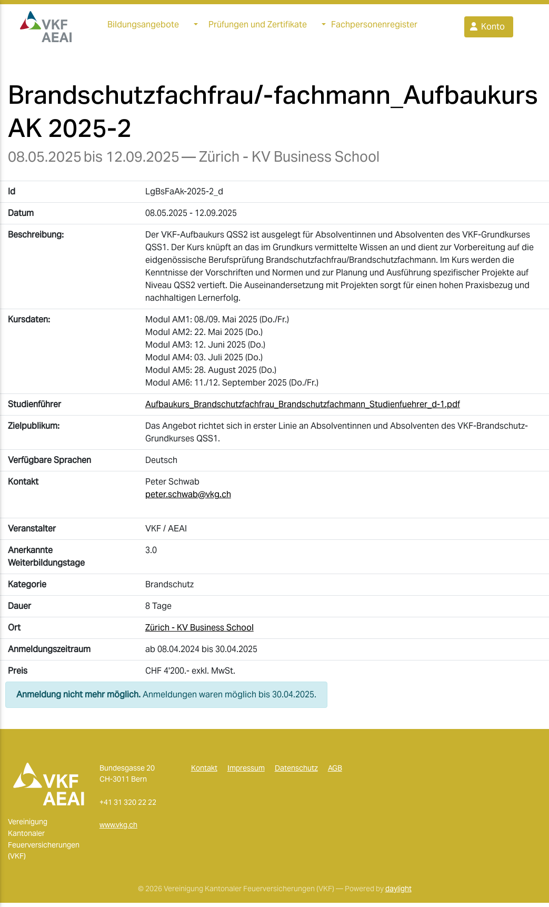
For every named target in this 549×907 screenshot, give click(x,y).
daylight (398, 893)
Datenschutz (296, 772)
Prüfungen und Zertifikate (257, 26)
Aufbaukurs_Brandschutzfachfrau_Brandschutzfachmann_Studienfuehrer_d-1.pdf (302, 408)
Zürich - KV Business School (199, 631)
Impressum (246, 772)
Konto (486, 28)
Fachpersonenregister (374, 26)
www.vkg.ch (118, 829)
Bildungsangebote (143, 26)
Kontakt (204, 772)
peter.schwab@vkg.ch (188, 498)
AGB (335, 772)
